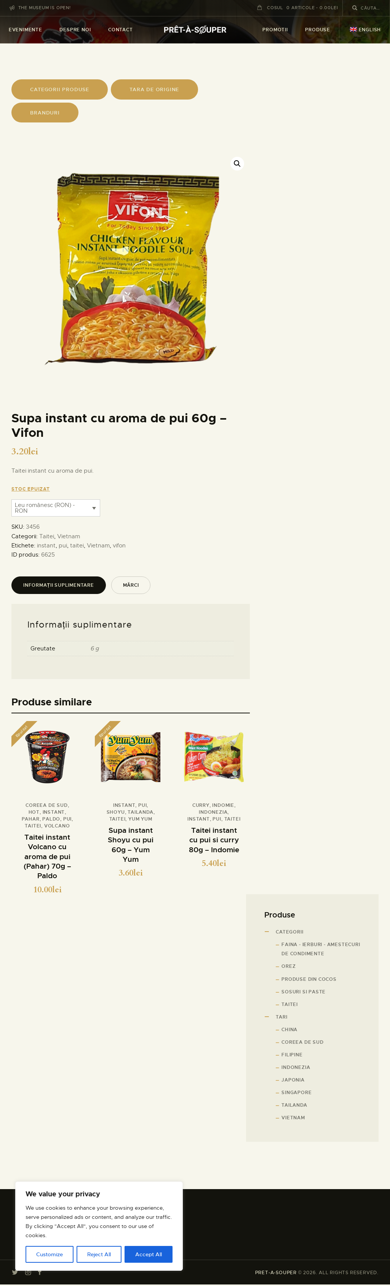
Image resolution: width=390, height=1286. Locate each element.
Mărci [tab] (131, 585)
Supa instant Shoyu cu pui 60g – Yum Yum (131, 845)
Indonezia (213, 812)
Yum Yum (140, 819)
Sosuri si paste (303, 993)
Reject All (99, 1254)
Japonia (293, 1081)
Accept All (148, 1254)
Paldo (51, 819)
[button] (237, 164)
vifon (119, 545)
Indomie (223, 805)
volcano (57, 826)
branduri (44, 112)
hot (34, 812)
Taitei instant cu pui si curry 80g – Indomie (214, 840)
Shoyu (116, 812)
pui (63, 545)
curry (200, 805)
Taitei (46, 536)
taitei (77, 545)
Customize (49, 1254)
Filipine (291, 1056)
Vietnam (68, 536)
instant (46, 545)
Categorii (289, 933)
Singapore (296, 1094)
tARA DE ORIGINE (154, 89)
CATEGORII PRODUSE (59, 89)
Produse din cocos (309, 980)
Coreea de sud (46, 805)
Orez (288, 968)
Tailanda (140, 812)
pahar (31, 819)
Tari (281, 1018)
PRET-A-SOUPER (276, 1274)
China (289, 1031)
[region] (99, 1226)
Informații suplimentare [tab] (58, 585)
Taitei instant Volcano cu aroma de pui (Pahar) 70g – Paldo (47, 857)
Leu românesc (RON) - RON (45, 508)
